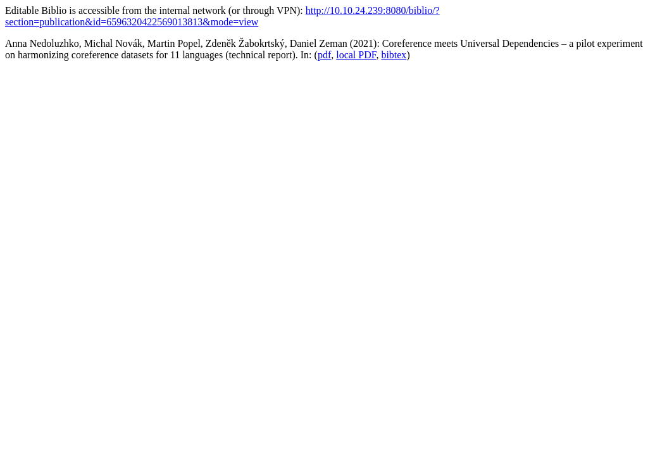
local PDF (356, 54)
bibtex (393, 54)
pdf (324, 54)
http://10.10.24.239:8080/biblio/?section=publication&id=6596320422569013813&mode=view (222, 16)
